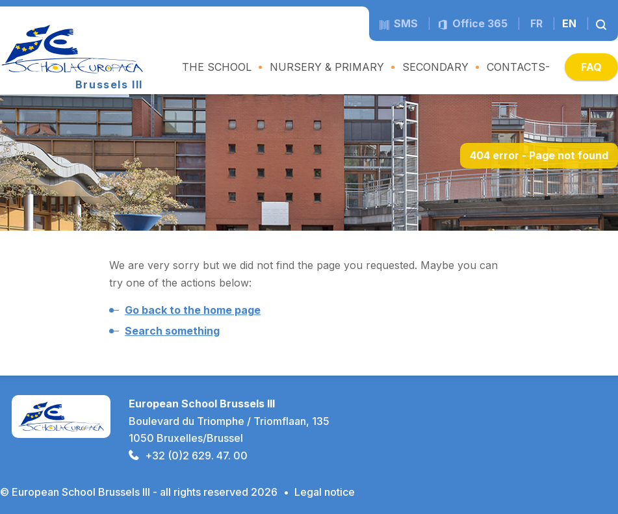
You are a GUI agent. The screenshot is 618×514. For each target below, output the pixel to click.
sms (398, 23)
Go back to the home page (193, 309)
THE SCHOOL (216, 66)
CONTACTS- (518, 66)
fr (536, 23)
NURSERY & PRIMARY (327, 66)
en (569, 23)
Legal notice (324, 491)
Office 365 (472, 23)
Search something (172, 330)
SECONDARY (435, 66)
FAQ (591, 66)
